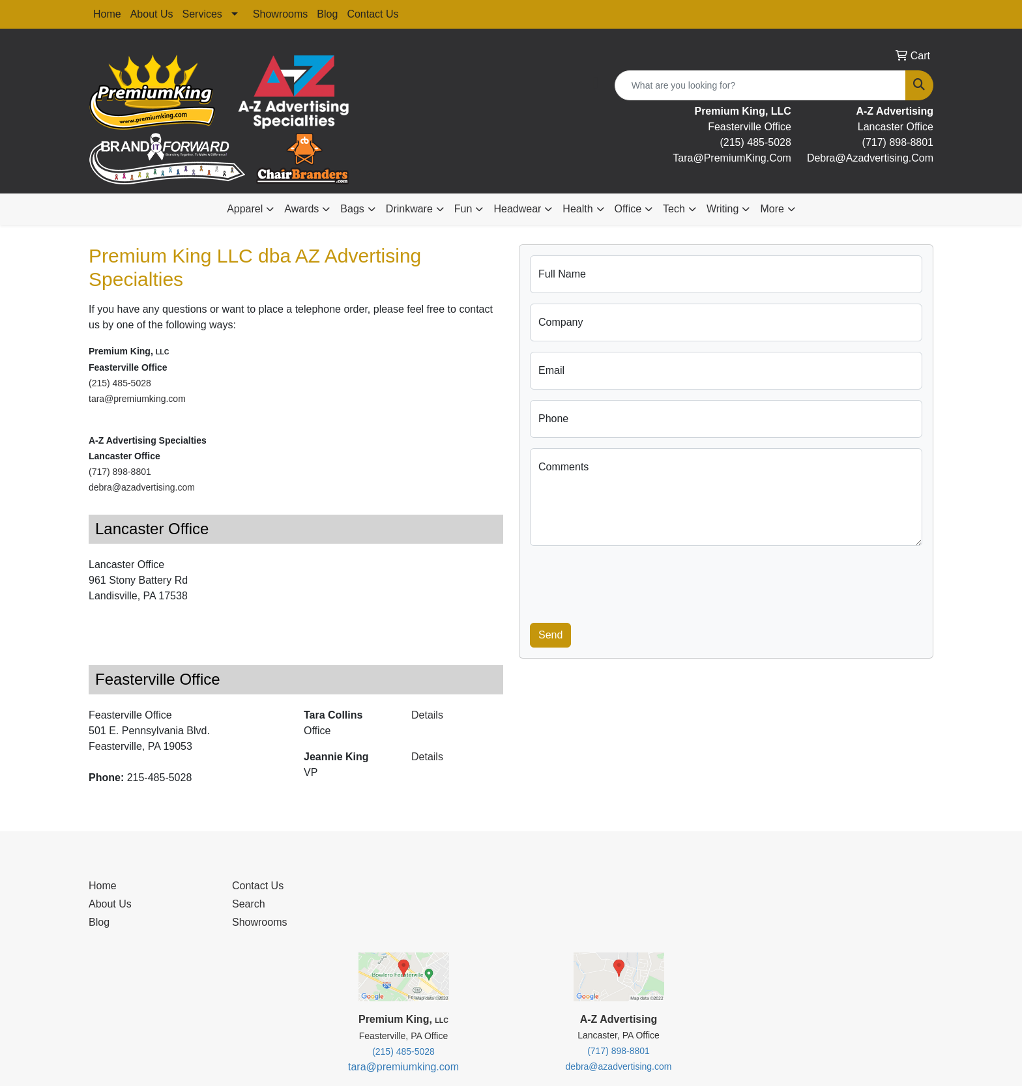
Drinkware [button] (409, 208)
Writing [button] (723, 208)
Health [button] (577, 208)
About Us (151, 14)
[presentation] (629, 581)
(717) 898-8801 (897, 142)
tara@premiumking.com (138, 398)
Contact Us (372, 14)
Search (248, 903)
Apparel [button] (245, 208)
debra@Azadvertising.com (870, 158)
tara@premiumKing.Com (732, 158)
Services (202, 14)
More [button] (771, 208)
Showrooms (280, 14)
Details (427, 715)
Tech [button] (674, 208)
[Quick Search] (760, 85)
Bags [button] (352, 208)
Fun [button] (463, 208)
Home (107, 14)
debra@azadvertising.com (142, 487)
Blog (327, 14)
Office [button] (628, 208)
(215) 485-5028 (755, 142)
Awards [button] (301, 208)
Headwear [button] (517, 208)
